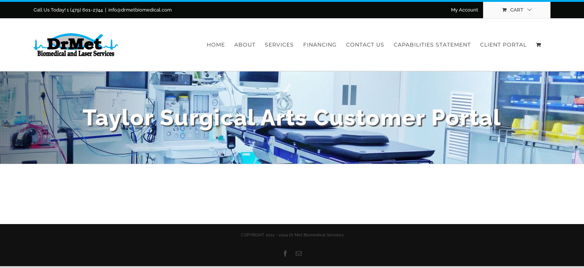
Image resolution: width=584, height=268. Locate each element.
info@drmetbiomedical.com (140, 10)
